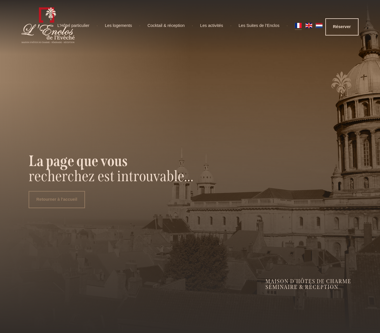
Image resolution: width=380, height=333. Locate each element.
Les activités (211, 25)
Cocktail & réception (166, 25)
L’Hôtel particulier (73, 25)
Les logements (118, 25)
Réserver (342, 26)
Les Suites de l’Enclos (259, 25)
